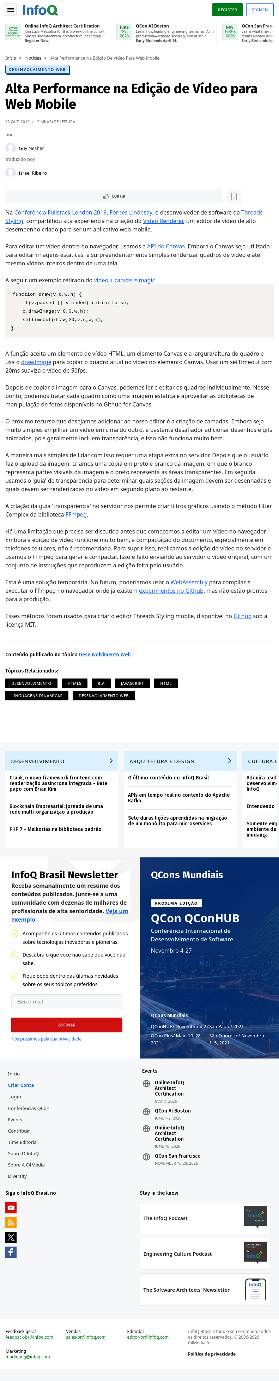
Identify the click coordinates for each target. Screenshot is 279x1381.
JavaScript (134, 683)
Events (17, 1126)
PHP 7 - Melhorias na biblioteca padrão (57, 833)
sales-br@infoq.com (87, 1347)
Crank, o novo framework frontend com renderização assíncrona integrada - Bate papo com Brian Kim (60, 786)
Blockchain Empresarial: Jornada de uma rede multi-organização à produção (58, 812)
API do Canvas (168, 246)
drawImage (38, 362)
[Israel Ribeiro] (12, 171)
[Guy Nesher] (12, 146)
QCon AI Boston (173, 1118)
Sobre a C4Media (28, 1171)
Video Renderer (165, 221)
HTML (167, 683)
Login (16, 1103)
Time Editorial (25, 1149)
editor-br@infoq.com (148, 1347)
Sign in (258, 8)
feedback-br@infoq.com (31, 1347)
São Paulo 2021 (226, 1031)
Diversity (19, 1183)
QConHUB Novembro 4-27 (180, 1031)
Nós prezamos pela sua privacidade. (47, 1044)
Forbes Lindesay (132, 212)
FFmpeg (92, 514)
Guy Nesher (33, 147)
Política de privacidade (211, 1364)
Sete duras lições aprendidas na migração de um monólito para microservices (179, 824)
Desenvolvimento (33, 683)
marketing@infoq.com (29, 1367)
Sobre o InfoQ (25, 1160)
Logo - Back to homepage (42, 7)
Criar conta (23, 1091)
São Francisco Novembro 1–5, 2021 (236, 1044)
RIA (103, 683)
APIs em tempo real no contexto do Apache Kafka (180, 801)
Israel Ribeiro (34, 171)
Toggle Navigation (14, 8)
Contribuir (21, 1137)
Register (225, 8)
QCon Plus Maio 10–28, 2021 (176, 1044)
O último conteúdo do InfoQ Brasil (170, 781)
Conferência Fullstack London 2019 (62, 212)
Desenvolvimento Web (38, 68)
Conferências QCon (30, 1115)
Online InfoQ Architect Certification (169, 1095)
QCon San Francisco (178, 1163)
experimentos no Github (173, 591)
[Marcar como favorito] (54, 195)
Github (244, 616)
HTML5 (76, 683)
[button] (64, 1030)
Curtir (28, 195)
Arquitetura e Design (163, 764)
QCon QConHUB (195, 923)
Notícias (35, 57)
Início (12, 57)
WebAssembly (190, 582)
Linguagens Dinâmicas (38, 695)
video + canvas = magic (126, 280)
